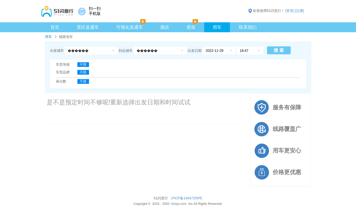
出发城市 (57, 51)
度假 (190, 27)
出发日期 (194, 51)
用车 (217, 27)
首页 (54, 27)
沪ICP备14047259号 (186, 198)
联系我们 (248, 27)
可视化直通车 (129, 27)
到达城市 (126, 51)
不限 (83, 64)
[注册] (299, 11)
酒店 (164, 27)
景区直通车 (88, 27)
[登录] (290, 11)
